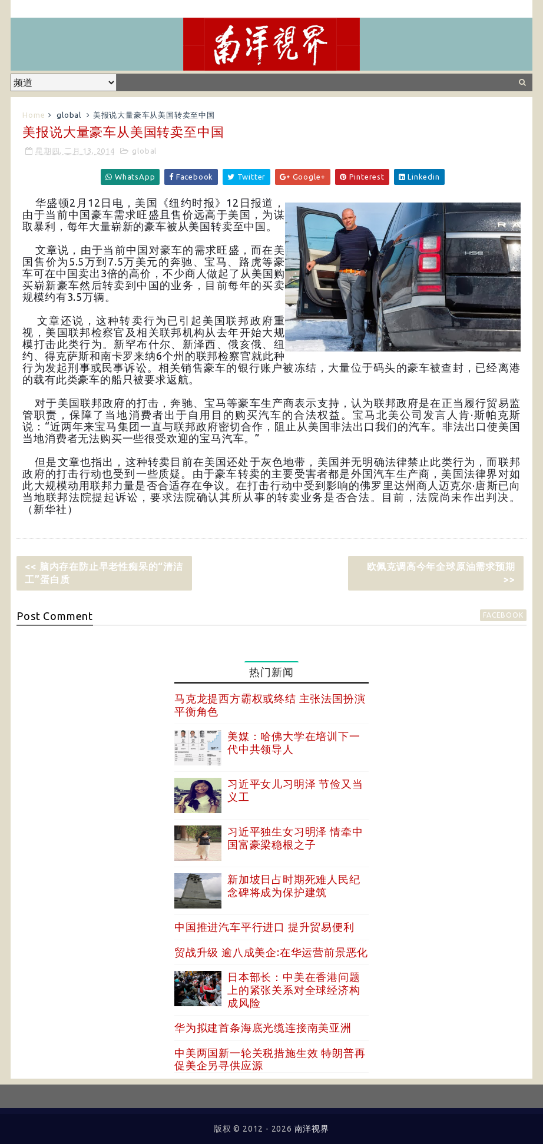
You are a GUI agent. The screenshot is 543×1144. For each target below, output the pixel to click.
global (69, 115)
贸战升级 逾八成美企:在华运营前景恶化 (271, 952)
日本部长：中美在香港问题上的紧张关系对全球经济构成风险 (293, 989)
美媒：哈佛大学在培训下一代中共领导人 (293, 742)
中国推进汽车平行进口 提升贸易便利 (264, 927)
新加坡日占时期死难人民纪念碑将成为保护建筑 (293, 885)
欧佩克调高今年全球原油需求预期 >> (441, 573)
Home (33, 115)
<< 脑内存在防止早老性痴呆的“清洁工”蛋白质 (104, 573)
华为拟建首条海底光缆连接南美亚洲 (263, 1027)
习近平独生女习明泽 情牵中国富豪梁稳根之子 (295, 837)
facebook (503, 615)
